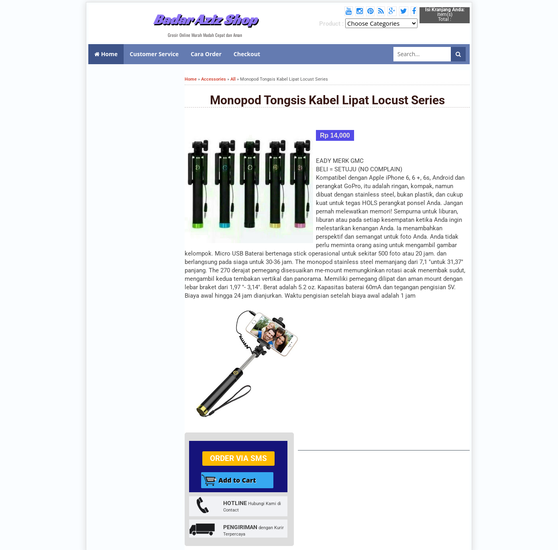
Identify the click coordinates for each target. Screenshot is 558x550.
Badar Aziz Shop (205, 19)
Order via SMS (238, 458)
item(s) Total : (444, 14)
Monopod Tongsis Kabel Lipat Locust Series (327, 100)
